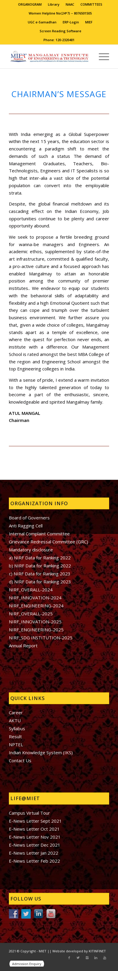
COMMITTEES (91, 4)
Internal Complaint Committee (39, 534)
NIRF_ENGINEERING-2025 (36, 630)
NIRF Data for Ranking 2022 (42, 566)
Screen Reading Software (60, 31)
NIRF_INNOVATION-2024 (35, 598)
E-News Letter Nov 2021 (35, 837)
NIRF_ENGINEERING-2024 (36, 606)
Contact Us (20, 760)
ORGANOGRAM (30, 4)
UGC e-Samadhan (42, 22)
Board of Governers (29, 518)
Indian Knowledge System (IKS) (41, 752)
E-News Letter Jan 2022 (33, 853)
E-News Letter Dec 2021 (34, 845)
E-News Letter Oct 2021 (34, 829)
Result (15, 736)
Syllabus (17, 728)
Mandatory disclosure (31, 550)
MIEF (89, 22)
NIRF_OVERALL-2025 (31, 614)
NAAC (70, 4)
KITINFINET (97, 951)
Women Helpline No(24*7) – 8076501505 (60, 13)
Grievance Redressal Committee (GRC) (48, 542)
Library (53, 4)
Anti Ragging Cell (26, 526)
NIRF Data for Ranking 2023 (42, 574)
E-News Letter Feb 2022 (34, 861)
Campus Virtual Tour (29, 813)
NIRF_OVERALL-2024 (31, 590)
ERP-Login (71, 22)
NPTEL (16, 744)
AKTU (15, 720)
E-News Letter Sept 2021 (35, 821)
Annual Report (23, 646)
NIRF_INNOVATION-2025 (35, 622)
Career (16, 712)
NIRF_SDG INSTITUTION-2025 (40, 638)
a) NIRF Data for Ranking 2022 (40, 558)
